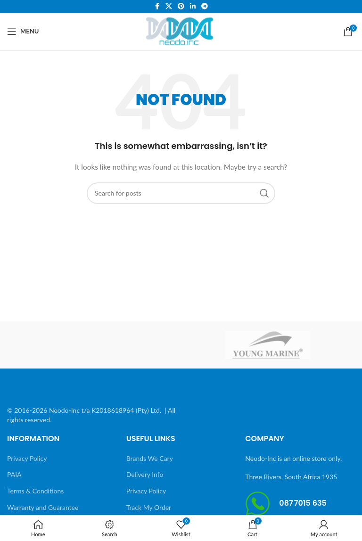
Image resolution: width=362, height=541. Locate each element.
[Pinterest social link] (181, 6)
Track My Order (149, 507)
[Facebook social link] (157, 6)
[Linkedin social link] (192, 6)
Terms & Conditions (35, 491)
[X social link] (169, 6)
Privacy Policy (27, 458)
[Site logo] (181, 30)
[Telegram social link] (204, 6)
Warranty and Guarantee (42, 507)
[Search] (181, 193)
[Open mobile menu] (22, 31)
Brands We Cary (149, 458)
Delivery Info (145, 474)
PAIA (14, 474)
